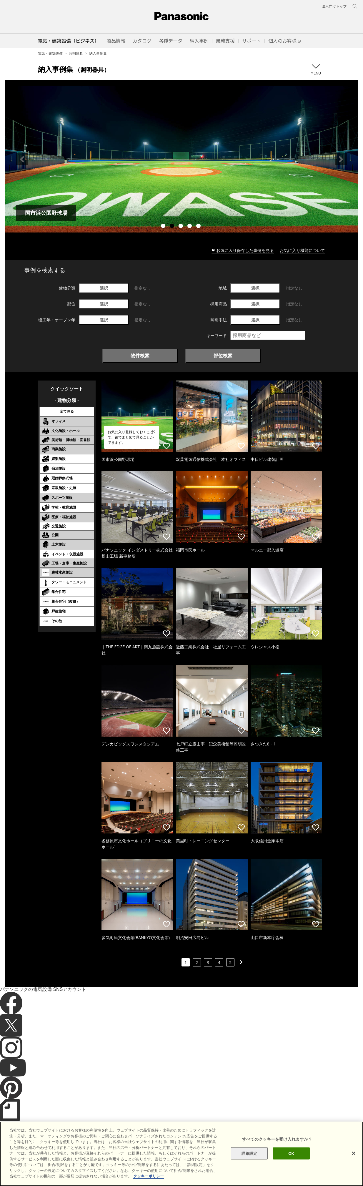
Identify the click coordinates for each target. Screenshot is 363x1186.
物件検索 (140, 355)
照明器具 (76, 53)
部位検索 (223, 355)
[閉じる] (353, 1153)
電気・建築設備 (50, 53)
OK (291, 1153)
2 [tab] (173, 227)
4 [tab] (190, 227)
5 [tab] (199, 227)
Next (341, 159)
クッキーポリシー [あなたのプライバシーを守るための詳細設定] (148, 1176)
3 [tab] (181, 227)
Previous (22, 159)
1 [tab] (164, 227)
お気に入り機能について (302, 250)
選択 (104, 288)
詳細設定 (249, 1153)
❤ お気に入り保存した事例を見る (243, 250)
